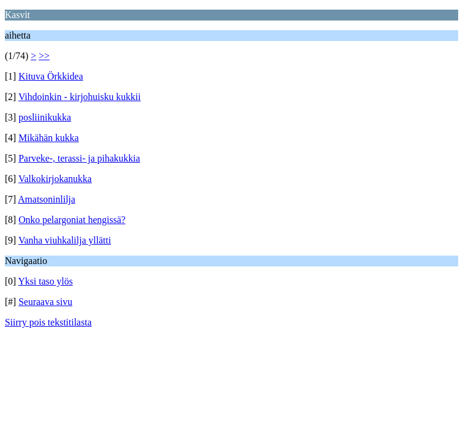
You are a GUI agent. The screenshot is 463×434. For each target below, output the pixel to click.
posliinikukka (45, 117)
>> (44, 56)
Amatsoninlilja (46, 199)
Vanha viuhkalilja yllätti (64, 240)
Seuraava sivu (45, 302)
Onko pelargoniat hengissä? (72, 220)
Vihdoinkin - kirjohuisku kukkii (79, 97)
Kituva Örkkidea (51, 76)
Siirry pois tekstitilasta (48, 322)
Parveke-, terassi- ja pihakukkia (79, 158)
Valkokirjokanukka (55, 179)
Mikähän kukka (49, 138)
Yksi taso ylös (45, 281)
